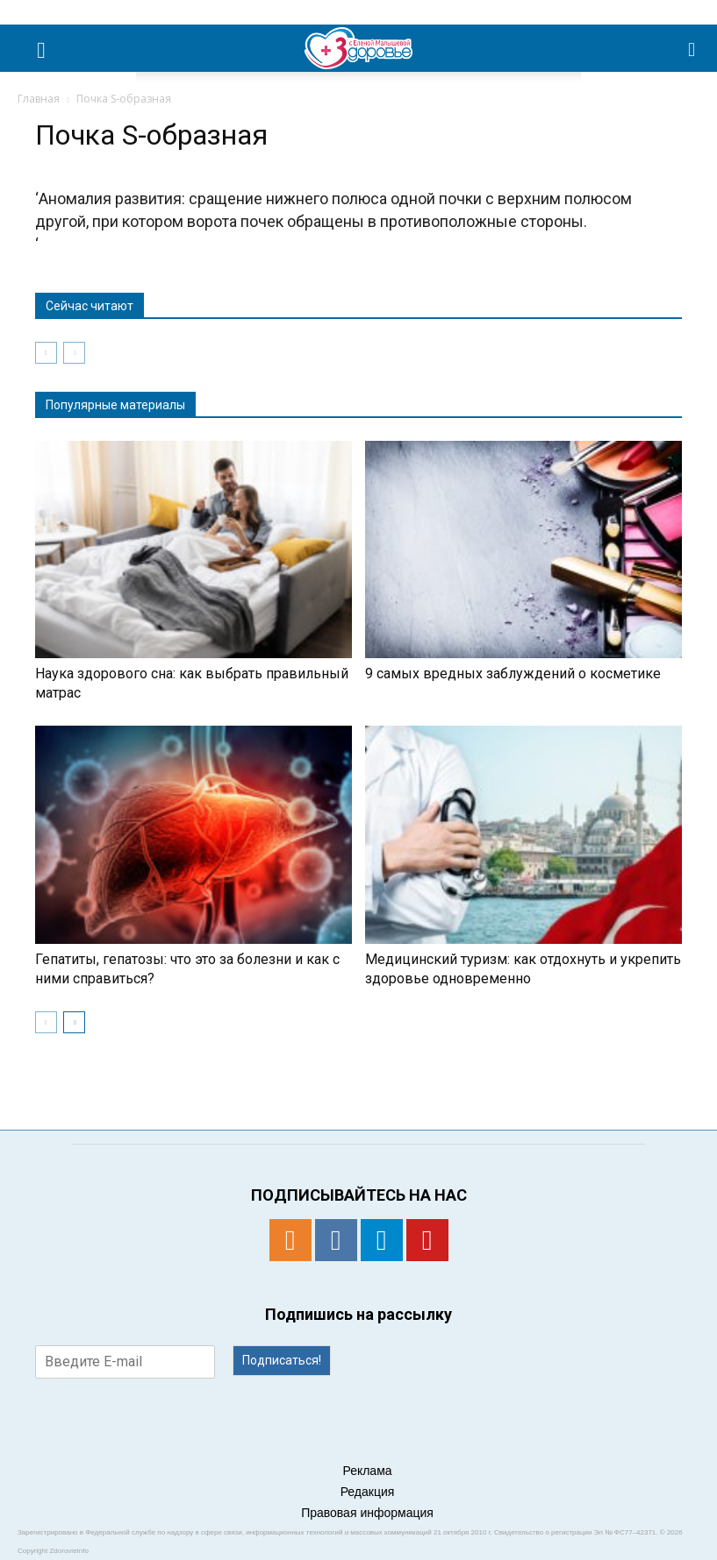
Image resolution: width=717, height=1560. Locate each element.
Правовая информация (367, 1513)
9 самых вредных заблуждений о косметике (513, 673)
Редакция (368, 1492)
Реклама (366, 1471)
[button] (692, 48)
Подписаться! (281, 1360)
